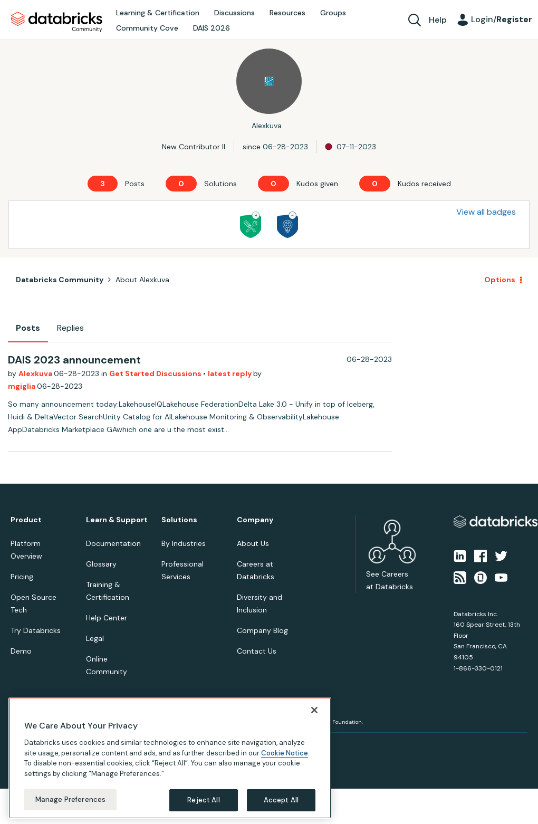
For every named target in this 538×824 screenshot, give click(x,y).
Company (255, 519)
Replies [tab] (70, 327)
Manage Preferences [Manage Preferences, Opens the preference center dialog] (70, 799)
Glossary (101, 564)
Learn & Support (117, 519)
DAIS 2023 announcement (74, 360)
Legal (95, 638)
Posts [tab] (28, 327)
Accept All (281, 800)
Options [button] (499, 279)
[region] (169, 758)
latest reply (230, 373)
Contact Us (256, 651)
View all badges (486, 211)
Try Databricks (36, 630)
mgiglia (22, 386)
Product (26, 519)
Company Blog (262, 630)
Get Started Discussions (156, 373)
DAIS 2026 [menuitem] (211, 28)
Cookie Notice (284, 753)
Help (438, 19)
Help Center (106, 617)
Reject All (203, 800)
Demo (21, 651)
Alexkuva (36, 373)
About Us (253, 543)
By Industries (183, 543)
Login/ (501, 19)
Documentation (113, 543)
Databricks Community (57, 22)
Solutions (179, 519)
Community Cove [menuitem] (147, 28)
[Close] (314, 710)
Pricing (22, 576)
